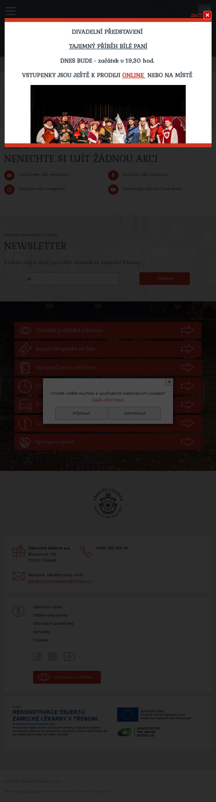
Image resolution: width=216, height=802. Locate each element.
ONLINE (133, 75)
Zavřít (197, 14)
